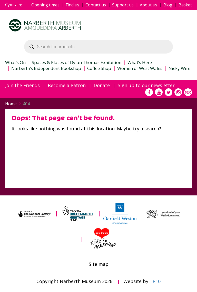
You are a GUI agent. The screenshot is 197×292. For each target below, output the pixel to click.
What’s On (15, 62)
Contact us (95, 5)
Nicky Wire (179, 68)
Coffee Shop (99, 68)
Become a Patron (67, 85)
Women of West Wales (139, 68)
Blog (167, 5)
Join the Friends (22, 85)
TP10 (155, 281)
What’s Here (139, 62)
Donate (102, 85)
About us (148, 5)
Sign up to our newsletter (146, 85)
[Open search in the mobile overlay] (98, 46)
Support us (123, 5)
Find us (72, 5)
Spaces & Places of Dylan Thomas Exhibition (76, 62)
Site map (99, 264)
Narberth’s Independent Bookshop (46, 68)
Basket (185, 5)
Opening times (45, 5)
